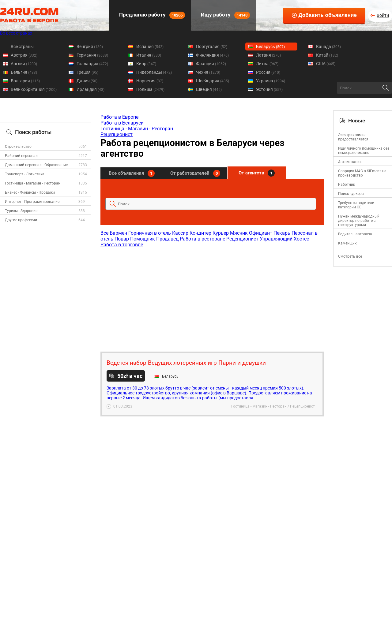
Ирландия (90, 89)
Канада (328, 46)
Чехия (208, 72)
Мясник (239, 233)
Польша (150, 89)
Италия (148, 55)
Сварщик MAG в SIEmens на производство (362, 173)
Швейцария (212, 80)
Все (104, 233)
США (325, 63)
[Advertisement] (211, 296)
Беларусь (270, 46)
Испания (150, 46)
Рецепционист (116, 134)
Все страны (22, 46)
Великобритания (34, 89)
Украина (270, 80)
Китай (327, 55)
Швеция (209, 89)
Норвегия (149, 80)
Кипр (146, 63)
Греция (87, 72)
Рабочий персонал (21, 156)
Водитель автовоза (355, 234)
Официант (260, 233)
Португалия (211, 46)
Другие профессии (21, 220)
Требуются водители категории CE (356, 205)
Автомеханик (349, 162)
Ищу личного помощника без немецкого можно (363, 150)
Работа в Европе (119, 117)
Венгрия (90, 46)
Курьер (221, 233)
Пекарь (281, 233)
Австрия (24, 55)
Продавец (167, 239)
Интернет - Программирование (32, 202)
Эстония (269, 89)
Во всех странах (16, 33)
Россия (268, 72)
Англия (24, 63)
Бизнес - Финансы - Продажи (30, 192)
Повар (122, 239)
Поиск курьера (351, 194)
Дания (87, 80)
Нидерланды (154, 72)
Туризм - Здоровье (21, 211)
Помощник (142, 239)
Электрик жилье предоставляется (353, 137)
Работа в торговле (121, 245)
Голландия (92, 63)
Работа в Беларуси (122, 123)
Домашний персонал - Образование (36, 165)
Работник (346, 184)
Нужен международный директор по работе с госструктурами (358, 220)
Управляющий (276, 239)
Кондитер (200, 233)
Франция (211, 63)
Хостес (301, 239)
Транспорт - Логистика (24, 174)
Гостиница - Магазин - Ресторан (32, 183)
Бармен (118, 233)
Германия (92, 55)
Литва (267, 63)
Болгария (25, 80)
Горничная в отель (149, 233)
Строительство (18, 146)
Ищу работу (225, 15)
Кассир (180, 233)
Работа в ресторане (202, 239)
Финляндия (212, 55)
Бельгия (24, 72)
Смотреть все (350, 256)
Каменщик (347, 243)
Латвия (268, 55)
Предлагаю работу (151, 15)
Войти (383, 15)
